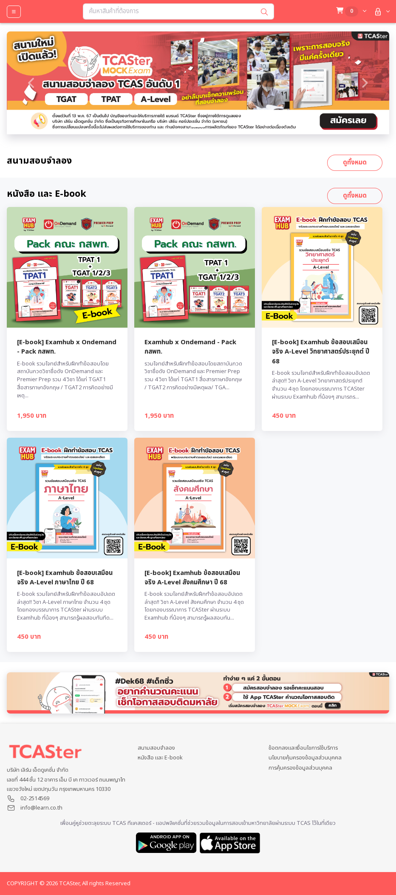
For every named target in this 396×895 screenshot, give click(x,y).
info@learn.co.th (41, 808)
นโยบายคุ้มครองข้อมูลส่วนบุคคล (305, 758)
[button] (381, 11)
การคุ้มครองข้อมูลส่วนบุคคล (300, 768)
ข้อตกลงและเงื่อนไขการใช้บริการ (303, 748)
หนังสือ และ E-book (160, 758)
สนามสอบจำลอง (156, 748)
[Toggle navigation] (14, 12)
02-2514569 (34, 798)
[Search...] (169, 11)
